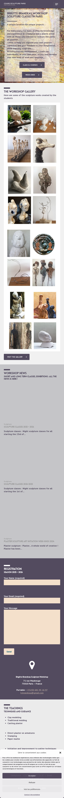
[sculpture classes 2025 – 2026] (32, 409)
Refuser (32, 782)
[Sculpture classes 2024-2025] (32, 467)
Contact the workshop (32, 795)
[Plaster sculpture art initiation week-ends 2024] (32, 524)
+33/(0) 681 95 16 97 (37, 690)
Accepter (32, 776)
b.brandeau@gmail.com (32, 692)
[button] (60, 752)
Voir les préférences (32, 789)
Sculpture (8, 424)
